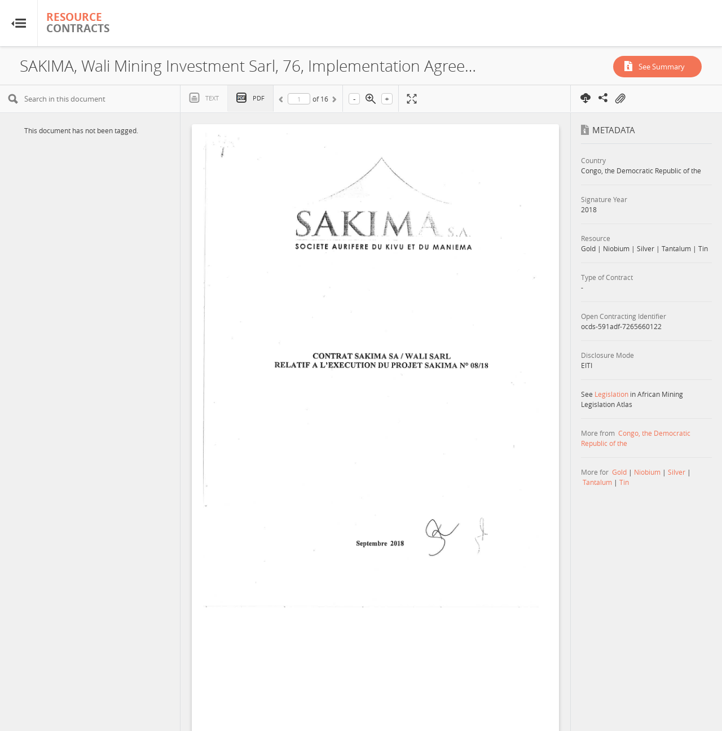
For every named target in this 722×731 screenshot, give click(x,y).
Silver (676, 471)
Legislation (611, 394)
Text (212, 98)
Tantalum (597, 482)
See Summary (662, 67)
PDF (259, 98)
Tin (624, 482)
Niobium (647, 471)
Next (333, 101)
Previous (283, 101)
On (620, 98)
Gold (619, 471)
